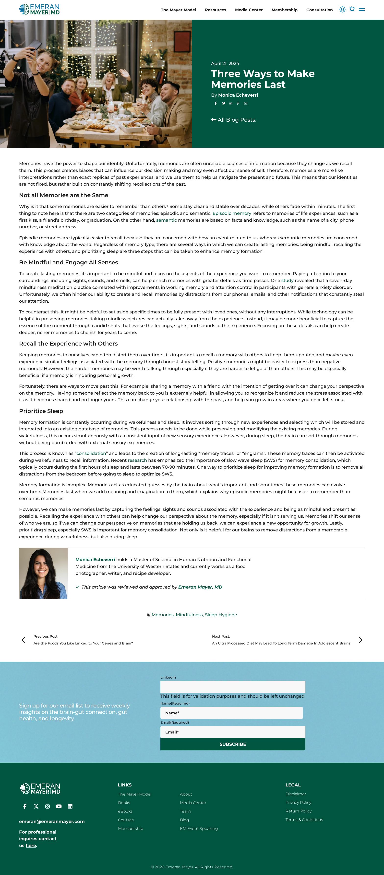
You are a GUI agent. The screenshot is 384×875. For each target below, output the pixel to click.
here (31, 845)
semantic (166, 220)
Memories (163, 615)
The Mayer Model (178, 9)
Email (174, 722)
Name (175, 703)
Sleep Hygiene (221, 615)
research (137, 460)
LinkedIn (168, 677)
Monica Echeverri (238, 95)
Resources (215, 9)
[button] (342, 9)
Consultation (319, 9)
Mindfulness (189, 615)
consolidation (91, 453)
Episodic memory (232, 213)
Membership (285, 9)
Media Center (249, 9)
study (287, 280)
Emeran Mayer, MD (200, 587)
